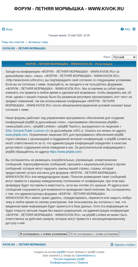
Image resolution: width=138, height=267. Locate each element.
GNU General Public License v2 (27, 130)
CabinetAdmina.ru (86, 255)
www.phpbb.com (17, 135)
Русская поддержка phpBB (68, 259)
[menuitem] (7, 29)
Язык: (107, 56)
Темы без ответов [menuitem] (13, 42)
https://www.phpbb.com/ (66, 152)
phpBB (60, 252)
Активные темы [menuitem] (38, 42)
